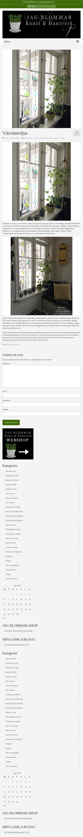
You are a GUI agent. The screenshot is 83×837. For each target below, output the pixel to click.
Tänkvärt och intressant (14, 552)
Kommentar (6, 363)
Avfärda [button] (57, 2)
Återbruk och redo (12, 476)
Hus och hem (43, 138)
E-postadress (6, 400)
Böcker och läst (11, 485)
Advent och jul (11, 471)
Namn (4, 391)
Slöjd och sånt (10, 543)
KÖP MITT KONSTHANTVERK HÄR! (18, 631)
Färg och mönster (34, 138)
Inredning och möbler (53, 138)
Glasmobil (6, 344)
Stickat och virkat (12, 547)
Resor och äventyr (12, 538)
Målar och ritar (11, 525)
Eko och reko (10, 494)
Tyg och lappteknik (12, 565)
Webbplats (5, 409)
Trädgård (9, 556)
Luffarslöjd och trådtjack (14, 520)
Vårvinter (17, 344)
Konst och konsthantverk (14, 511)
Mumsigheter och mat (13, 529)
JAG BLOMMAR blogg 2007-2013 (16, 645)
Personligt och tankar (13, 534)
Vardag (8, 574)
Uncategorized (11, 570)
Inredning (11, 344)
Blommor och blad (12, 480)
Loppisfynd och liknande (14, 516)
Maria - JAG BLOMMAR (13, 138)
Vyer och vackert (11, 579)
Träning (8, 561)
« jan (4, 618)
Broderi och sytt (11, 489)
